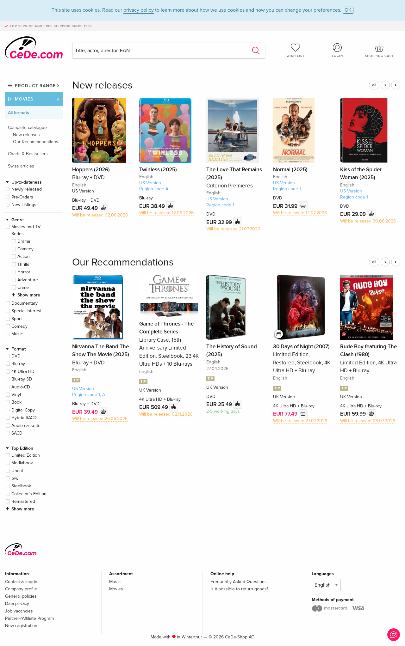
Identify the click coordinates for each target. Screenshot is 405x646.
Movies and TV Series (25, 230)
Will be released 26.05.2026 (100, 418)
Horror (23, 272)
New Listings (23, 204)
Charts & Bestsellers (28, 153)
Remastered (23, 501)
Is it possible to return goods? (239, 589)
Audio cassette (25, 425)
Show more (28, 295)
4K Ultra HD (22, 371)
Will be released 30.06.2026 (368, 221)
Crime (23, 287)
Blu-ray (18, 363)
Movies (24, 99)
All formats (18, 112)
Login (337, 50)
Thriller (24, 264)
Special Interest (26, 311)
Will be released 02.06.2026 (100, 215)
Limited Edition (25, 455)
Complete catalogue (27, 127)
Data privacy (17, 603)
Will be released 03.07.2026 (367, 421)
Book (16, 402)
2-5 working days (223, 411)
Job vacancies (19, 611)
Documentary (24, 303)
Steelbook (21, 486)
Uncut (17, 470)
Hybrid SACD (24, 417)
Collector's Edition (29, 494)
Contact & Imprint (22, 581)
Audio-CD (20, 387)
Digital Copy (23, 410)
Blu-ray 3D (21, 379)
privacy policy (138, 10)
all (374, 85)
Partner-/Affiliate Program (29, 618)
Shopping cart (379, 50)
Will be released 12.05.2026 (166, 213)
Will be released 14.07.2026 (300, 213)
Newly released (26, 189)
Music (17, 334)
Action (23, 256)
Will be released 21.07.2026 (233, 229)
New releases (26, 134)
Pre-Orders (22, 197)
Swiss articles (21, 166)
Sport (16, 318)
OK (348, 10)
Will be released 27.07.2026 (300, 421)
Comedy (25, 249)
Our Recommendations (35, 141)
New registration (21, 625)
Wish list (295, 50)
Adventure (27, 280)
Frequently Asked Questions (238, 581)
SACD (16, 433)
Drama (23, 241)
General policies (21, 596)
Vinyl (16, 394)
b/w (14, 478)
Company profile (21, 589)
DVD (16, 356)
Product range (35, 85)
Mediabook (22, 463)
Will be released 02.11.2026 (165, 414)
